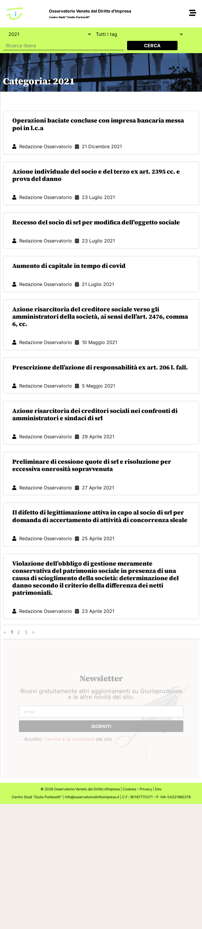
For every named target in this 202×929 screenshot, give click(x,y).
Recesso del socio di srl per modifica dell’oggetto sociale (96, 286)
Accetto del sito (68, 739)
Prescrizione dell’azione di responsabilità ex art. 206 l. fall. (100, 431)
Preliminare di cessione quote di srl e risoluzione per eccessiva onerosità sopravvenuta (91, 529)
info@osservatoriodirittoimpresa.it (92, 797)
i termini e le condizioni (68, 739)
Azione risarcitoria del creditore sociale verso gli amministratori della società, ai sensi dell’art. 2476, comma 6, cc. (100, 380)
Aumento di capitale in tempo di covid (69, 329)
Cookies (129, 789)
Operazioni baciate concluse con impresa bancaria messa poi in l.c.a (98, 188)
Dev (158, 789)
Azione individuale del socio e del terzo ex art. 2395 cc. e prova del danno (96, 239)
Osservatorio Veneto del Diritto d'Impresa (90, 10)
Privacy (146, 789)
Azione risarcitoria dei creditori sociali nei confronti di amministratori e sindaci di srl (95, 478)
